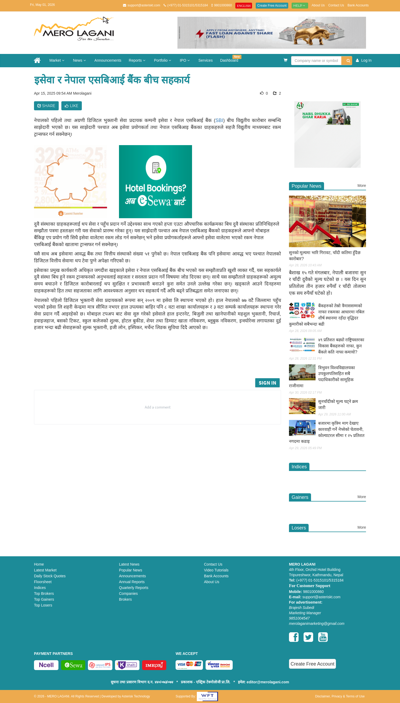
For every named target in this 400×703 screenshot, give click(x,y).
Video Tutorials (216, 570)
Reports (138, 60)
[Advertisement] (161, 362)
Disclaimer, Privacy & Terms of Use (340, 696)
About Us (318, 5)
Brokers (125, 599)
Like (71, 105)
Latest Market (45, 570)
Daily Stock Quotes (50, 576)
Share (46, 105)
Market (57, 60)
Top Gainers (44, 599)
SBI (219, 120)
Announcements (108, 60)
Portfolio (163, 60)
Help (300, 5)
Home (39, 564)
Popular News (130, 570)
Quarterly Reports (133, 588)
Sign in (267, 382)
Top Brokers (44, 593)
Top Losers (43, 605)
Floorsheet (43, 582)
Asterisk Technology (136, 696)
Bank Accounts (358, 5)
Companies (128, 593)
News (80, 60)
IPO (185, 60)
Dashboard (230, 58)
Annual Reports (132, 582)
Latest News (129, 564)
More (362, 185)
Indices (40, 588)
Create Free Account (272, 5)
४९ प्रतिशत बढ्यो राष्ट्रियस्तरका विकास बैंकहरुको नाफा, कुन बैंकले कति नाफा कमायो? (341, 346)
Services (205, 60)
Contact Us (336, 5)
